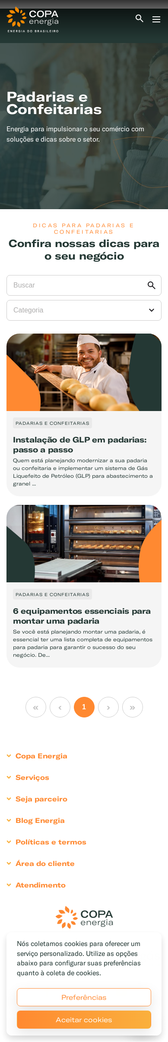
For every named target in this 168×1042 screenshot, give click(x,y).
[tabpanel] (84, 109)
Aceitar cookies (84, 1019)
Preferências (84, 997)
